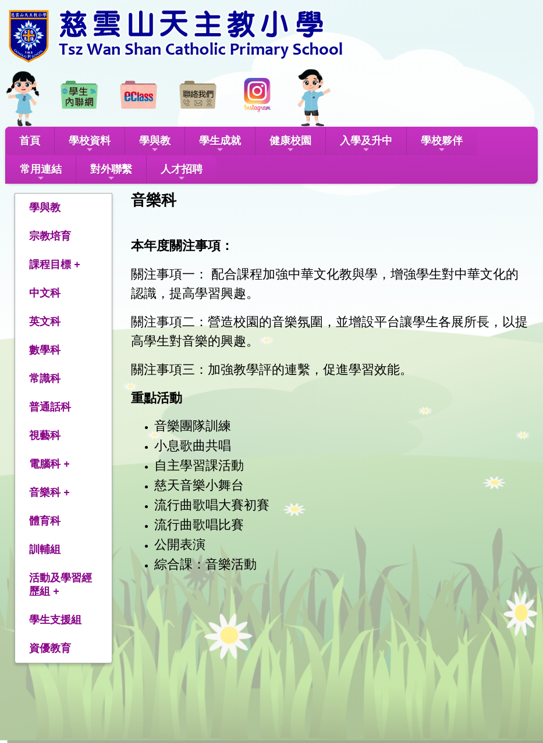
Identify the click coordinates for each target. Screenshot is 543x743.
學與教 (155, 144)
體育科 (45, 521)
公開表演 (179, 544)
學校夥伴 (442, 144)
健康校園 (290, 144)
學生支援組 (55, 620)
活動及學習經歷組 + (60, 584)
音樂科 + (49, 492)
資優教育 (50, 648)
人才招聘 (182, 173)
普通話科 (50, 407)
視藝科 (45, 435)
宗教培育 (50, 236)
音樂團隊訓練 (192, 426)
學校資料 (90, 144)
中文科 (45, 293)
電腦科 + (49, 464)
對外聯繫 (111, 173)
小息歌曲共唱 (192, 445)
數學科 (45, 350)
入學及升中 (366, 144)
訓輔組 (45, 549)
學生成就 (220, 144)
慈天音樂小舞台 (199, 485)
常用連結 (41, 173)
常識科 (45, 378)
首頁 (29, 141)
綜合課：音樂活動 (205, 564)
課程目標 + (54, 264)
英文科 (45, 321)
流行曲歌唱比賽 (199, 524)
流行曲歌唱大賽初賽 (211, 505)
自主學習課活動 (199, 465)
